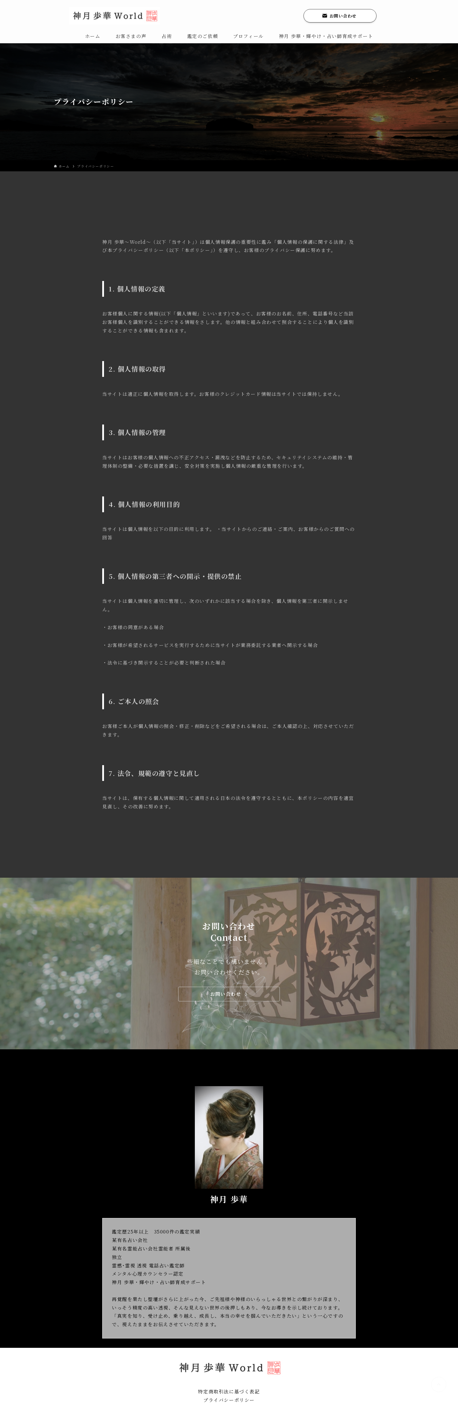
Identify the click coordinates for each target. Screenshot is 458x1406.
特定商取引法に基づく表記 (229, 1391)
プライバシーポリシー (229, 1400)
